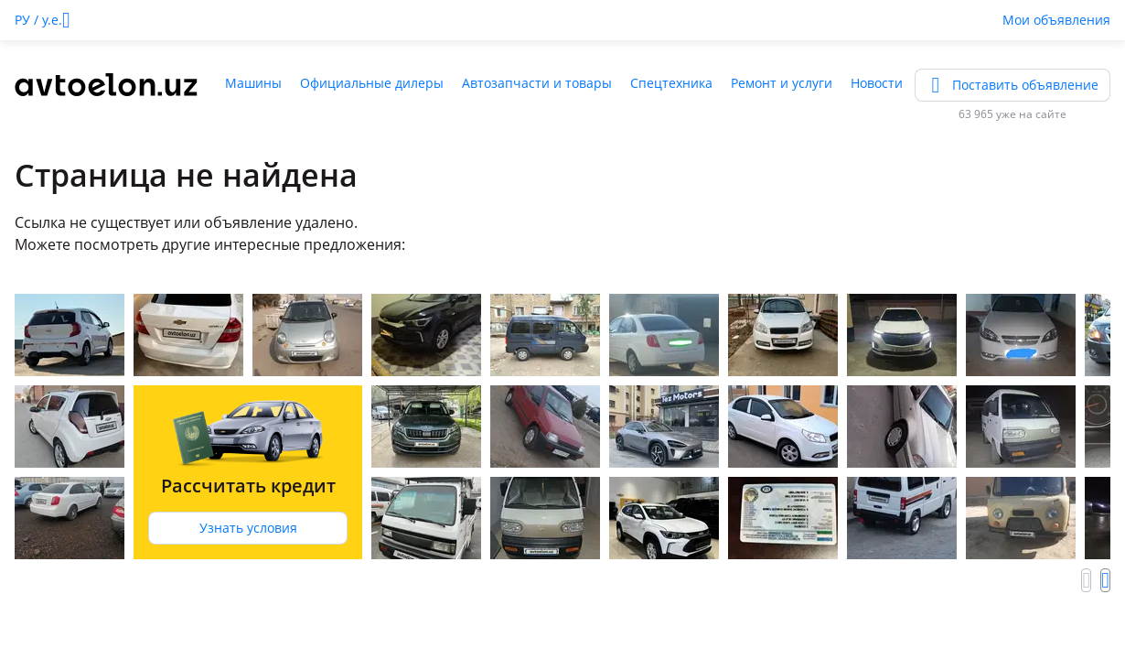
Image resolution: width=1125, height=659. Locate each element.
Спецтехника (671, 83)
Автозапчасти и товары (537, 83)
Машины (253, 83)
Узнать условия (248, 527)
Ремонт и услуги (781, 83)
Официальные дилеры (372, 83)
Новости (877, 83)
